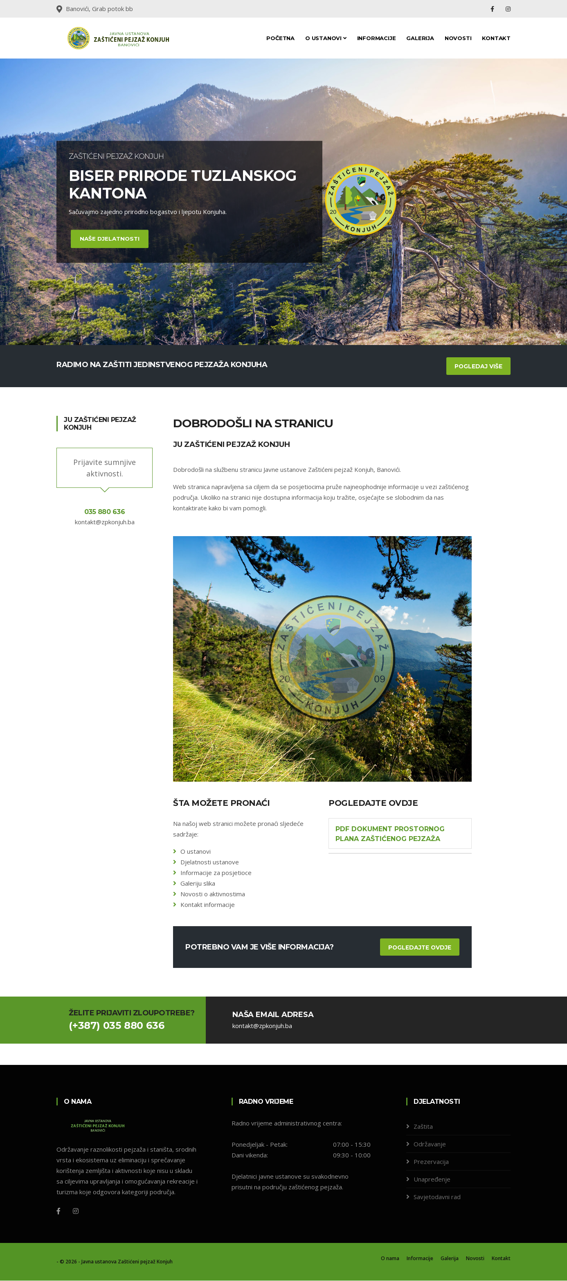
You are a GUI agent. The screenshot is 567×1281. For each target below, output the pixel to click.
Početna (280, 38)
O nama (390, 1258)
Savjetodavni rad (437, 1197)
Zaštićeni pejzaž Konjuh (145, 1261)
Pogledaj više (478, 366)
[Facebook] (58, 1211)
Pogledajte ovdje (419, 947)
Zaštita (423, 1127)
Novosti (458, 38)
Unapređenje (432, 1179)
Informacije (376, 38)
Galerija (420, 38)
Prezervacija (431, 1162)
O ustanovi (325, 38)
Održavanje (430, 1144)
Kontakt (496, 38)
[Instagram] (76, 1211)
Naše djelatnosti (111, 238)
